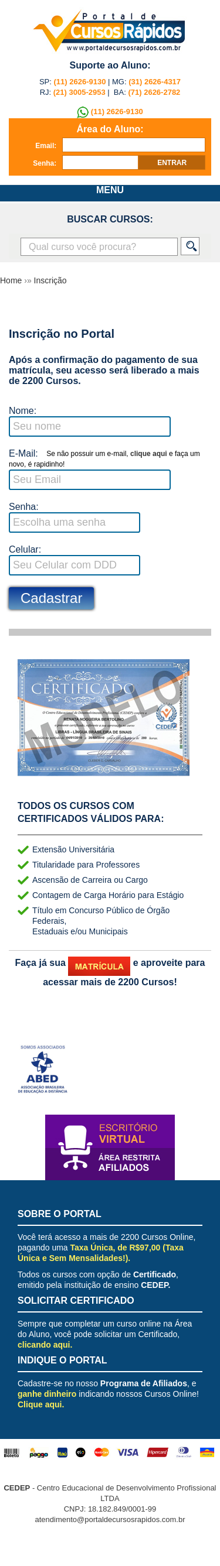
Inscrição (50, 280)
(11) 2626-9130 (80, 81)
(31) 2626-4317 (154, 81)
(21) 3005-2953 (78, 92)
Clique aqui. (41, 1404)
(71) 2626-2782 (154, 92)
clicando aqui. (45, 1344)
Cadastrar (51, 598)
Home (12, 280)
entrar (172, 163)
